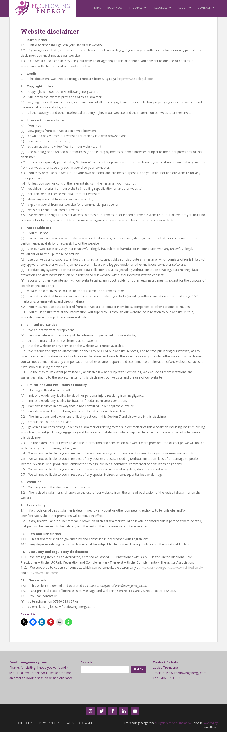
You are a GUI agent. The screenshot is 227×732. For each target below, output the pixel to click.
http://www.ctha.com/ (42, 573)
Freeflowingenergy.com (139, 723)
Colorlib (197, 723)
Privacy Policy (49, 723)
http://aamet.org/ (153, 567)
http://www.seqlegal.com (135, 79)
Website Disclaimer (80, 723)
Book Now (114, 8)
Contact (204, 8)
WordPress (211, 727)
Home (97, 8)
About (182, 8)
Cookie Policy (22, 723)
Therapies (135, 8)
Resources (160, 8)
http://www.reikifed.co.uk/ (185, 567)
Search (86, 662)
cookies (75, 66)
